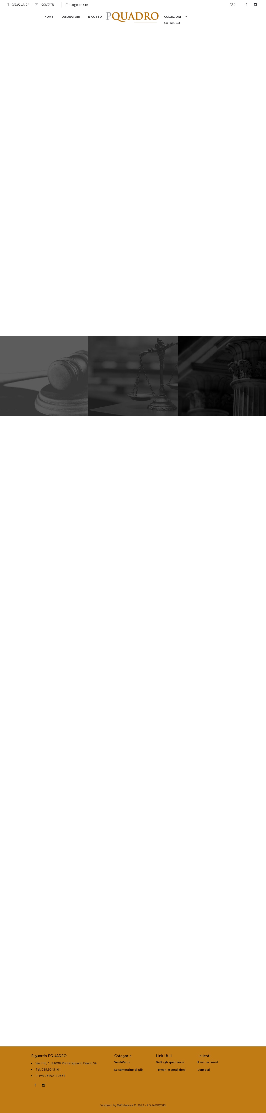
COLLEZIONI (172, 17)
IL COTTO (95, 17)
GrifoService (124, 1105)
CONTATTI (47, 4)
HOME (48, 17)
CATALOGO (172, 23)
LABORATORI (71, 17)
